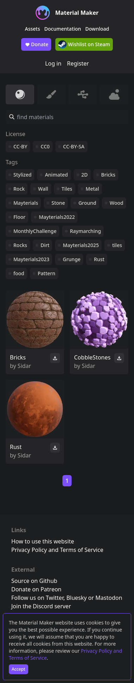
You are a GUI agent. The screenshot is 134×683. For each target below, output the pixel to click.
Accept (18, 669)
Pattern (46, 273)
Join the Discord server (41, 606)
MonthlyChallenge (34, 231)
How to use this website (42, 541)
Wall (43, 188)
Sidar (24, 366)
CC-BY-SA (74, 146)
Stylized (22, 174)
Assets (32, 28)
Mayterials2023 (31, 259)
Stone (58, 202)
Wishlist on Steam (84, 44)
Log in (53, 63)
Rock (19, 188)
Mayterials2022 (57, 217)
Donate (36, 44)
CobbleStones (92, 357)
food (18, 273)
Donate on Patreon (36, 589)
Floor (19, 217)
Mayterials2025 (81, 245)
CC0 (45, 146)
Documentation (62, 28)
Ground (87, 202)
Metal (92, 188)
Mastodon (109, 598)
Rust (99, 259)
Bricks (108, 174)
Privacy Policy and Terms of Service (57, 550)
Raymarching (85, 231)
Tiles (67, 188)
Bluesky (76, 598)
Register (78, 63)
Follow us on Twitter (37, 598)
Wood (116, 202)
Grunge (71, 259)
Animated (56, 174)
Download (97, 28)
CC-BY (20, 146)
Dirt (45, 245)
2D (84, 174)
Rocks (20, 245)
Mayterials (25, 202)
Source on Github (34, 581)
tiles (117, 245)
